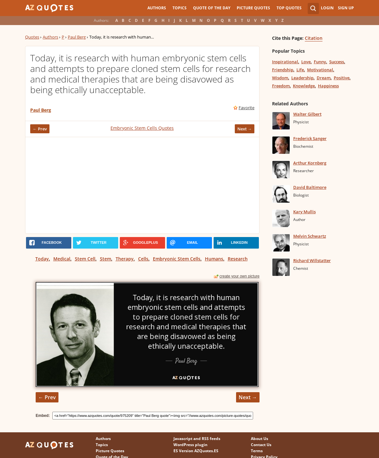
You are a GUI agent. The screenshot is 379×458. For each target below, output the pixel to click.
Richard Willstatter (312, 260)
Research (238, 259)
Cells (143, 259)
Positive (341, 78)
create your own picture (239, 276)
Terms (257, 451)
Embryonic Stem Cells (176, 259)
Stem (105, 259)
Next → (244, 129)
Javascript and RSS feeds (196, 438)
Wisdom (280, 78)
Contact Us (261, 444)
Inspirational (285, 62)
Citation (313, 38)
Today (42, 259)
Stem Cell (85, 259)
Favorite (246, 107)
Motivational (320, 70)
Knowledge (304, 86)
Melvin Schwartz (309, 236)
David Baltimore (309, 187)
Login (327, 8)
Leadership (302, 78)
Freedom (281, 86)
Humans (214, 259)
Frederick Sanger (310, 138)
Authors (156, 8)
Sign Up (346, 8)
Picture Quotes (253, 8)
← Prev (40, 129)
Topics (179, 8)
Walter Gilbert (307, 114)
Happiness (328, 86)
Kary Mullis (304, 212)
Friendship (282, 70)
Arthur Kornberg (309, 163)
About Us (259, 438)
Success (336, 62)
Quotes (32, 37)
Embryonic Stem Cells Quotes (142, 128)
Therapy (125, 259)
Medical (61, 259)
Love (306, 62)
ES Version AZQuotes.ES (195, 451)
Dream (324, 78)
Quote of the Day (211, 8)
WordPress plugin (190, 444)
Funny (320, 62)
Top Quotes (289, 8)
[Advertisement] (142, 185)
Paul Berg (77, 37)
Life (300, 70)
